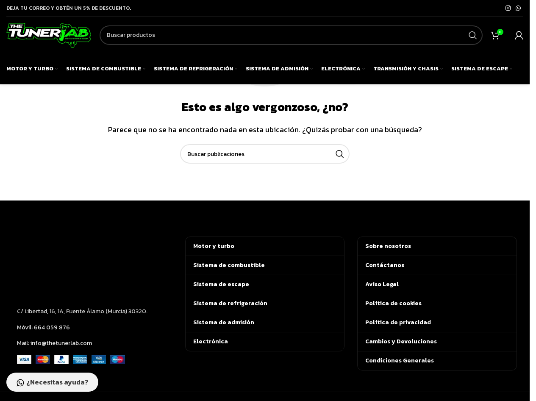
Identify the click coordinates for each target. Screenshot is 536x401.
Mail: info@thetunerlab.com (54, 343)
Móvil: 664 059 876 (43, 327)
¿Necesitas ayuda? (54, 382)
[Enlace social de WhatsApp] (518, 8)
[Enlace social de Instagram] (508, 8)
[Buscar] (291, 39)
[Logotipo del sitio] (48, 38)
